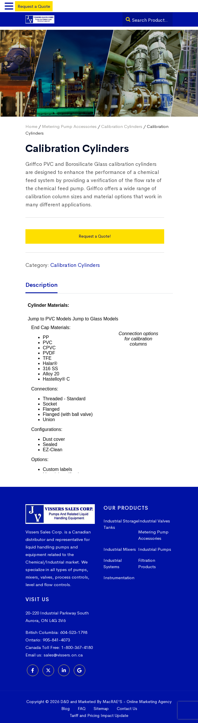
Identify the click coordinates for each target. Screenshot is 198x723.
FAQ (82, 705)
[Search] (128, 19)
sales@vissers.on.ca (63, 651)
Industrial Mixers (119, 546)
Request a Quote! (95, 233)
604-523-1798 (73, 629)
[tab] (45, 282)
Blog (65, 705)
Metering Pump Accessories (69, 123)
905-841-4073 (56, 636)
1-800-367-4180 (77, 644)
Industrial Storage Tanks (120, 521)
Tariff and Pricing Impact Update (99, 712)
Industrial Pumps (154, 546)
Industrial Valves (154, 517)
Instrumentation (118, 574)
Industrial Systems (112, 560)
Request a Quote (34, 6)
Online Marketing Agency (149, 698)
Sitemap (101, 705)
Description (41, 281)
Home (31, 123)
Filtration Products (147, 560)
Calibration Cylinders (121, 123)
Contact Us (127, 705)
